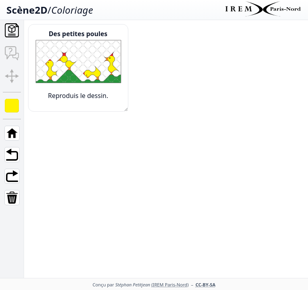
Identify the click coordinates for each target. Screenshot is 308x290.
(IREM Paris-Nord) (170, 285)
